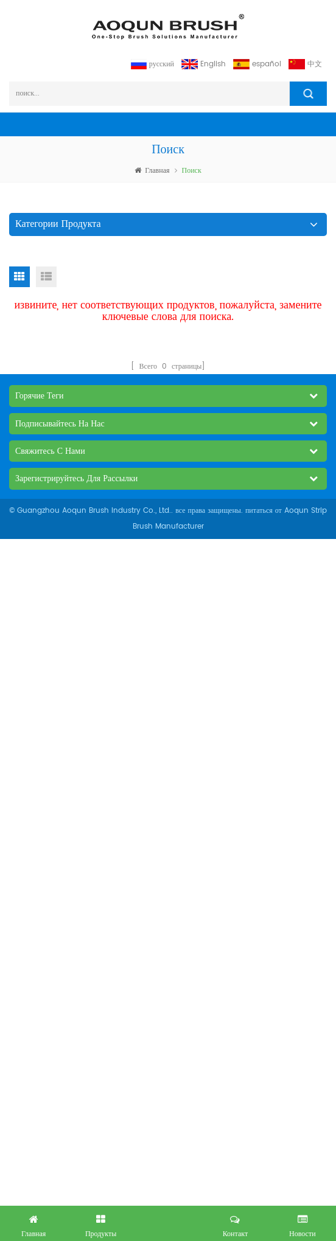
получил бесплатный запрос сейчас (168, 1221)
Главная (152, 170)
